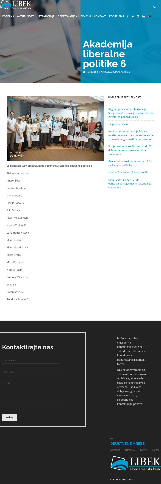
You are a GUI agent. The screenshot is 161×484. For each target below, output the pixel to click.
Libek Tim (84, 15)
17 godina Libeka (118, 122)
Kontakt (100, 15)
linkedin (156, 448)
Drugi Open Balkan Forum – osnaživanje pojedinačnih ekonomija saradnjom (129, 182)
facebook (115, 448)
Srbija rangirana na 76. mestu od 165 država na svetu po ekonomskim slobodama (130, 148)
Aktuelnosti (26, 15)
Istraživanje (46, 15)
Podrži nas (116, 15)
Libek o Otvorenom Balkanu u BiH (128, 171)
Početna (8, 15)
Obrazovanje (66, 15)
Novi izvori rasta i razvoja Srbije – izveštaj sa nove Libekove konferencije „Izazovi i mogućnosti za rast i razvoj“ (131, 133)
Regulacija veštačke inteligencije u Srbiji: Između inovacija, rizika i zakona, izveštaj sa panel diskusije (131, 111)
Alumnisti (93, 70)
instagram (130, 448)
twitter (143, 448)
